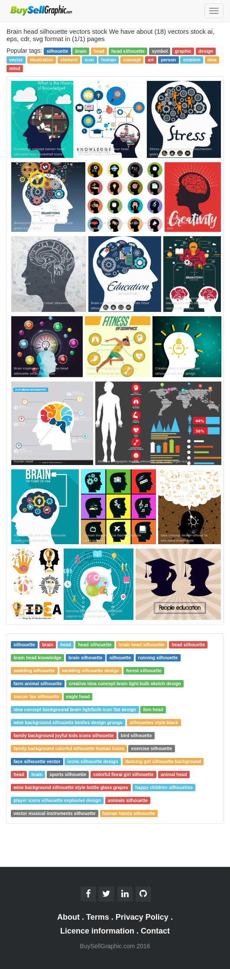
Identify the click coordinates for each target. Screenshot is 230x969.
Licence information (97, 931)
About (68, 917)
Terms (97, 917)
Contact (155, 931)
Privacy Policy (142, 917)
